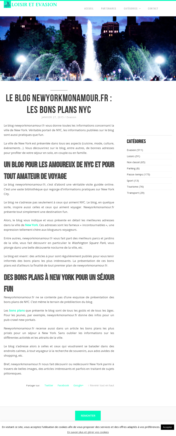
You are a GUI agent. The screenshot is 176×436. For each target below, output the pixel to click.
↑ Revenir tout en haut (101, 385)
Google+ (78, 385)
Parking (131, 168)
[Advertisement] (149, 110)
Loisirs (131, 156)
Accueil (89, 8)
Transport (133, 192)
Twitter (48, 385)
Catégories (131, 8)
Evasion (71, 117)
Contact (153, 8)
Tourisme (132, 186)
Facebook (63, 385)
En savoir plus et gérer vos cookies (88, 432)
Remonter (88, 415)
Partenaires (108, 8)
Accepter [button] (167, 427)
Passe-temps (135, 174)
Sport (130, 180)
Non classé (133, 162)
